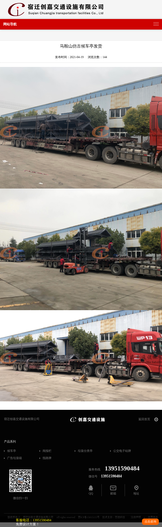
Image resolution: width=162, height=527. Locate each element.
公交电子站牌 (122, 451)
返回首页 (148, 419)
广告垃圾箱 (14, 458)
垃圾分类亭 (85, 451)
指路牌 (47, 458)
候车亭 (11, 451)
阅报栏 (47, 451)
